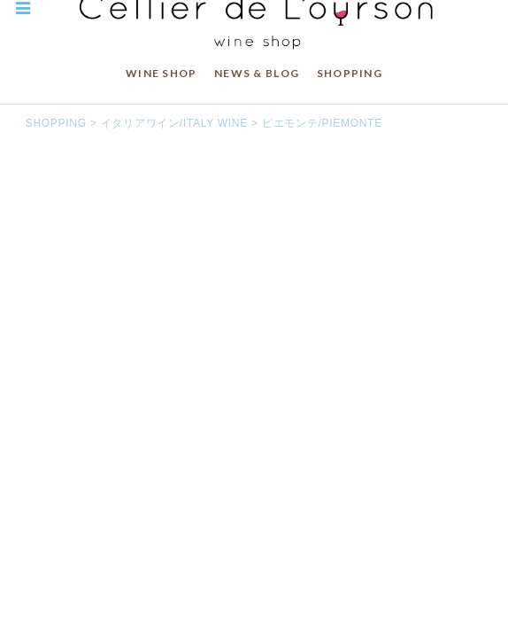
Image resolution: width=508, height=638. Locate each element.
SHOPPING (349, 73)
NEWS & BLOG (256, 73)
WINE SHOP (161, 73)
